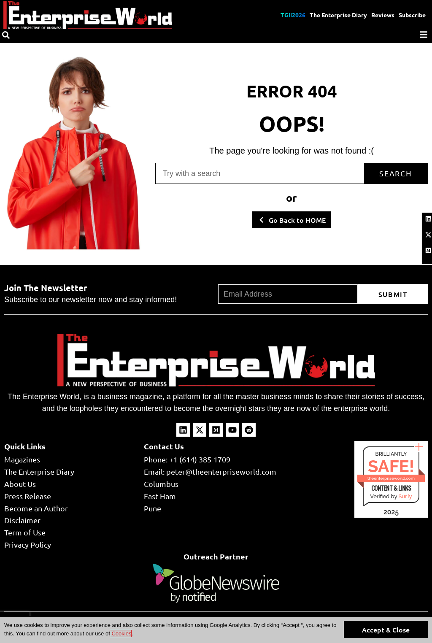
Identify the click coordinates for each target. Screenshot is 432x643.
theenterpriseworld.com (391, 478)
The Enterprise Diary (338, 15)
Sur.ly (405, 496)
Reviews (382, 15)
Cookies (121, 633)
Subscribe (412, 15)
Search (395, 173)
